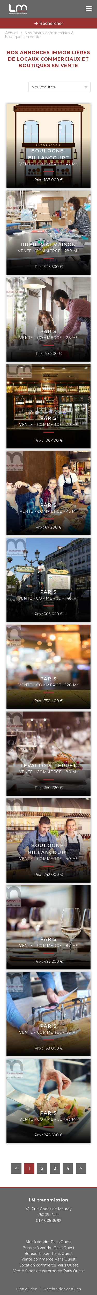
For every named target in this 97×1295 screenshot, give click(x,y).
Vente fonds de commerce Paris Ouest (48, 1271)
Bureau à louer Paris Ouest (48, 1253)
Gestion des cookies (62, 1289)
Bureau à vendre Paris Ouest (48, 1247)
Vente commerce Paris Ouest (48, 1259)
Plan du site (27, 1289)
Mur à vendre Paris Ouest (49, 1242)
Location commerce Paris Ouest (48, 1265)
